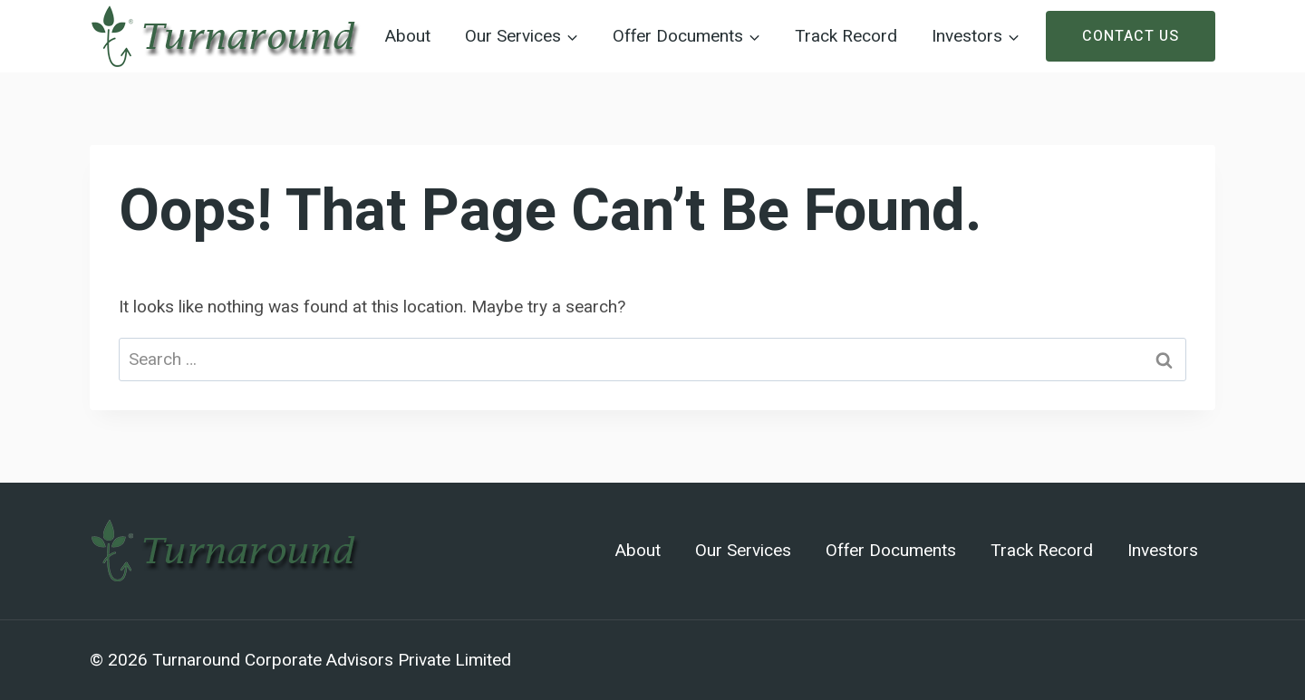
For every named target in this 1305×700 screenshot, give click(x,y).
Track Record (846, 36)
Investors (1162, 550)
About (407, 36)
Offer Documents (891, 550)
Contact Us (1130, 36)
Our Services (743, 550)
